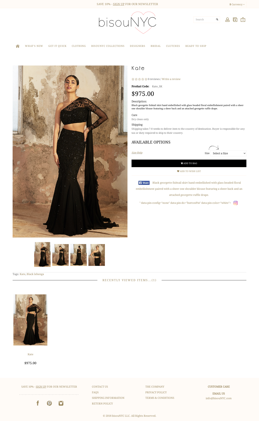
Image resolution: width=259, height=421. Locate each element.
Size (207, 153)
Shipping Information (108, 397)
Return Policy (102, 403)
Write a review (171, 79)
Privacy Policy (156, 392)
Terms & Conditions (159, 397)
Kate (22, 274)
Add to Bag (189, 163)
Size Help (137, 152)
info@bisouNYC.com (219, 398)
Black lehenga (35, 274)
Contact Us (100, 386)
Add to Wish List (189, 171)
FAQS (95, 392)
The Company (154, 386)
